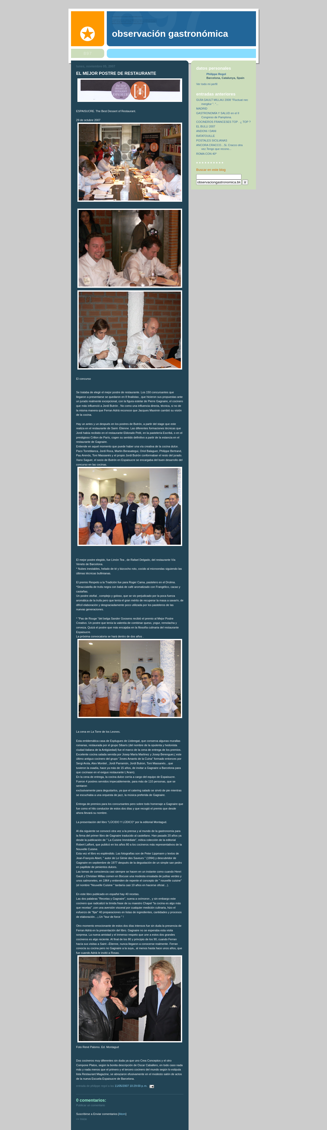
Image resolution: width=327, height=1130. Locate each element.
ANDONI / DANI (206, 131)
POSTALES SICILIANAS (211, 140)
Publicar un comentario (90, 1105)
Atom (122, 1113)
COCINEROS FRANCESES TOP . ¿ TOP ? (223, 121)
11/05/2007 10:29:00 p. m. (131, 1085)
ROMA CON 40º (206, 153)
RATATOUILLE (205, 135)
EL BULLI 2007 (205, 126)
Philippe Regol (216, 74)
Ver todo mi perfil (206, 84)
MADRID (201, 108)
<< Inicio (81, 1119)
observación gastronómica (170, 34)
